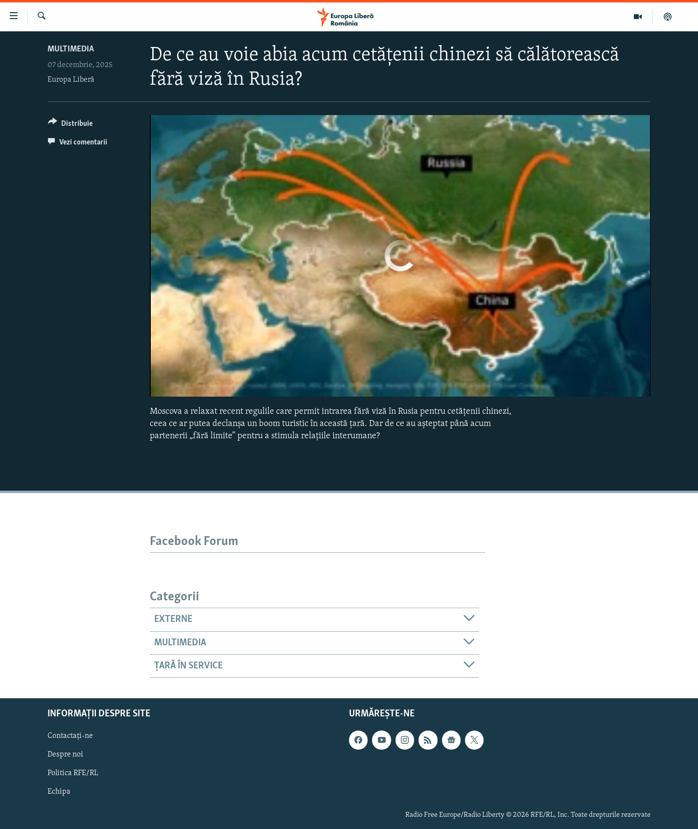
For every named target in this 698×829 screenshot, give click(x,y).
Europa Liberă (70, 80)
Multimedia (70, 49)
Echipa (58, 792)
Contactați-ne (70, 736)
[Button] (70, 125)
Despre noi (65, 755)
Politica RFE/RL (72, 774)
